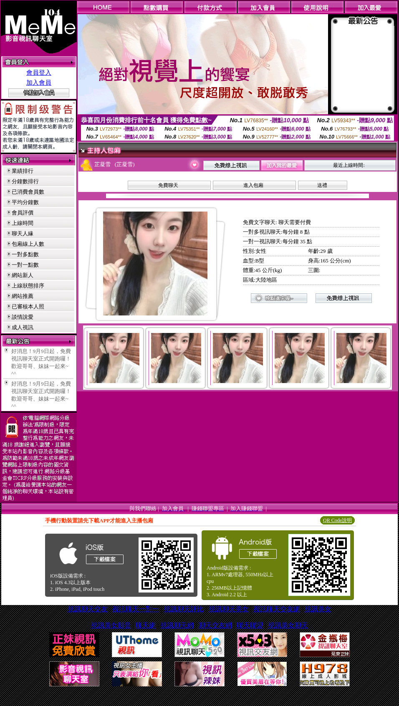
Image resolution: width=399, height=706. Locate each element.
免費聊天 (168, 185)
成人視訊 (22, 327)
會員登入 (38, 72)
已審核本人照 (28, 306)
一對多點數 (25, 254)
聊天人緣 (22, 233)
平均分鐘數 (25, 202)
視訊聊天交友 (88, 609)
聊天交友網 (215, 625)
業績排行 (22, 171)
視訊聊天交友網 (276, 609)
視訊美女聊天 (288, 625)
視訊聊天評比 (184, 609)
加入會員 (38, 82)
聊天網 (146, 625)
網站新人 (22, 275)
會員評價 (22, 212)
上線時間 (22, 223)
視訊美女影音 (111, 625)
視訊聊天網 (177, 625)
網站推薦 (22, 296)
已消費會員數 (28, 192)
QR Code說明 (337, 520)
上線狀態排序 (28, 285)
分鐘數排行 (25, 181)
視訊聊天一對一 (135, 609)
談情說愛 (22, 317)
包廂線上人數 (28, 244)
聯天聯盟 (250, 625)
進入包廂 (253, 185)
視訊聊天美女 (229, 609)
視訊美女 (318, 609)
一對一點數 (25, 265)
